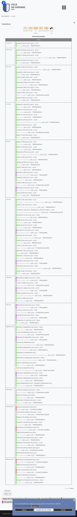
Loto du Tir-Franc (21, 424)
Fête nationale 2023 (21, 300)
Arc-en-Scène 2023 (21, 329)
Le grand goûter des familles (23, 217)
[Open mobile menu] (64, 7)
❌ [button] (74, 500)
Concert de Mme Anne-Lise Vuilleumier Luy (27, 207)
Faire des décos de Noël (22, 445)
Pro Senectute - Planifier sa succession (26, 238)
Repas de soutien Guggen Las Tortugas (26, 370)
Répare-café (19, 74)
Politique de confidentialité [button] (23, 506)
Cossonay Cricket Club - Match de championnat (28, 360)
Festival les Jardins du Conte (23, 350)
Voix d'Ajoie (19, 409)
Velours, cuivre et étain (22, 472)
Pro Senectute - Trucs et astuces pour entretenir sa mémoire (31, 202)
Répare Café (19, 440)
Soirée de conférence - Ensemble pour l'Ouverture (28, 154)
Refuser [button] (24, 510)
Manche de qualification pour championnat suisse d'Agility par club (32, 355)
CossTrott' (19, 253)
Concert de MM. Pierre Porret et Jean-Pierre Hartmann (29, 122)
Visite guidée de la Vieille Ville (24, 175)
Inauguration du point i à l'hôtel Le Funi (26, 295)
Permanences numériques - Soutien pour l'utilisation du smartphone (33, 57)
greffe (27, 46)
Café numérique (20, 112)
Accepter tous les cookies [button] (43, 510)
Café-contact (19, 45)
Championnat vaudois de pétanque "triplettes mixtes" (29, 212)
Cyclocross (19, 450)
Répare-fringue (20, 107)
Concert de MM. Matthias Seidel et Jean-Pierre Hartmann (30, 69)
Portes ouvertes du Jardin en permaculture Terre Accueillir (30, 268)
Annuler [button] (63, 510)
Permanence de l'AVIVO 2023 (23, 85)
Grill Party (19, 322)
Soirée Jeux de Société (22, 365)
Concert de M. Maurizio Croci (23, 159)
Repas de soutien (9, 499)
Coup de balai (20, 90)
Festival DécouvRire (21, 385)
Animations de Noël (21, 482)
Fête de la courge (21, 402)
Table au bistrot (20, 52)
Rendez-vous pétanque (22, 95)
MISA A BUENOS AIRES (22, 462)
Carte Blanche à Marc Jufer (23, 430)
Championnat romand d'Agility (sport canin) (26, 345)
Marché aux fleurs (21, 180)
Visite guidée (7, 502)
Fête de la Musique (21, 258)
